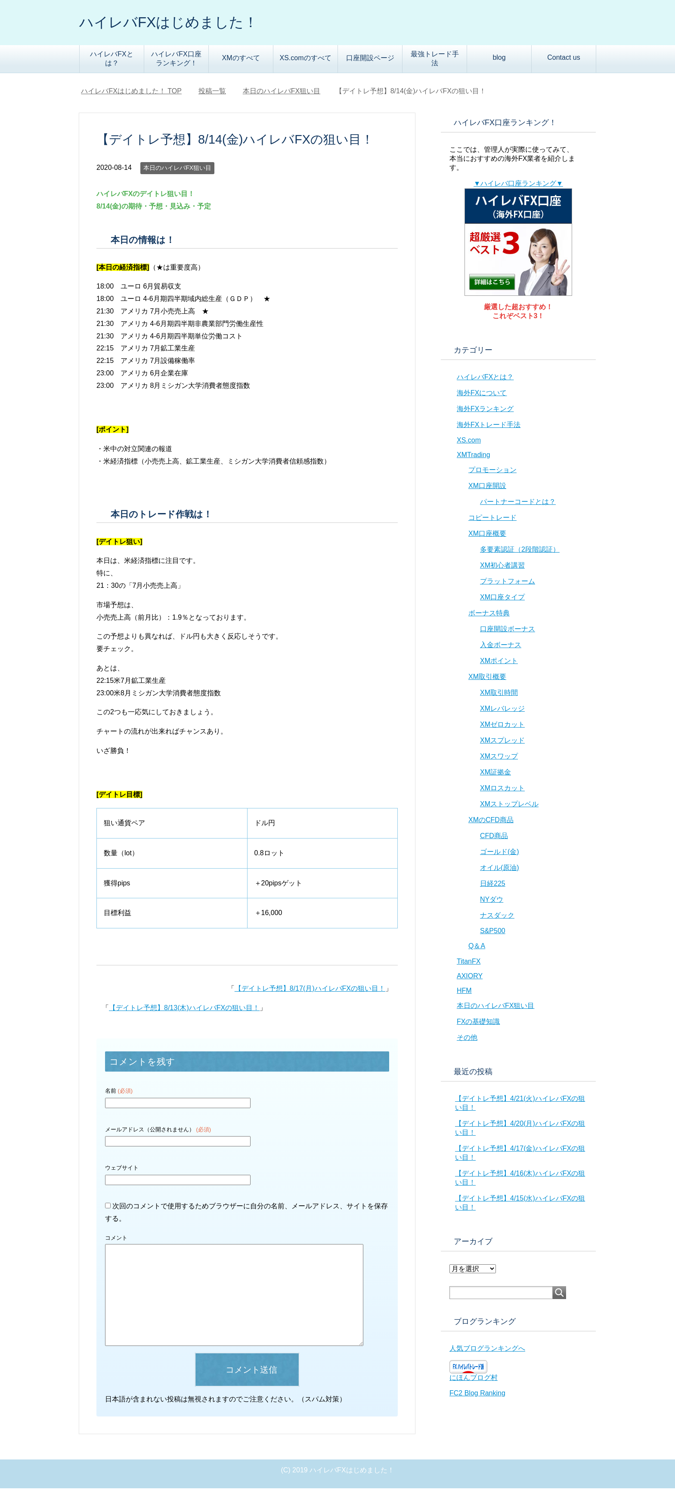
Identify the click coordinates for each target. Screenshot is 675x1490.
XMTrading (473, 456)
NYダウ (491, 901)
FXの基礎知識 (478, 1023)
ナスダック (497, 917)
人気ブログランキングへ (487, 1350)
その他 (467, 1039)
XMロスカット (502, 789)
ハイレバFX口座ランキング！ (176, 60)
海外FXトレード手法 (488, 426)
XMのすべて (241, 59)
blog (498, 59)
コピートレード (492, 519)
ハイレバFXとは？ (111, 60)
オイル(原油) (499, 869)
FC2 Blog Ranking (477, 1394)
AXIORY (470, 977)
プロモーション (492, 471)
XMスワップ (499, 758)
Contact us (563, 59)
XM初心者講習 (502, 567)
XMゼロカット (502, 726)
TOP (131, 92)
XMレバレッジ (502, 710)
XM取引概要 (487, 678)
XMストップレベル (509, 805)
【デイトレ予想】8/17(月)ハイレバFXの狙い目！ (310, 990)
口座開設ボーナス (507, 630)
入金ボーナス (500, 646)
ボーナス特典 (489, 614)
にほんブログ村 (473, 1379)
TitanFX (468, 963)
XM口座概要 (487, 535)
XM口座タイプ (502, 598)
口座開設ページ (370, 59)
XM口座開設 (487, 487)
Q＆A (476, 947)
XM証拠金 (495, 773)
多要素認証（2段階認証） (520, 551)
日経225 (492, 885)
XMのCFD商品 (491, 821)
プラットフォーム (507, 583)
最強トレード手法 (435, 60)
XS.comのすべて (305, 59)
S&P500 (492, 932)
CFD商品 (494, 837)
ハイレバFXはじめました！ (176, 23)
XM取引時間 (499, 694)
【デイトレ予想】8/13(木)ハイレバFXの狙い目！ (184, 1009)
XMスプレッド (502, 742)
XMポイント (499, 662)
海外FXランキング (485, 410)
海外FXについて (482, 394)
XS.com (469, 441)
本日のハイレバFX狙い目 (177, 169)
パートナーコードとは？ (518, 503)
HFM (464, 992)
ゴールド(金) (499, 853)
